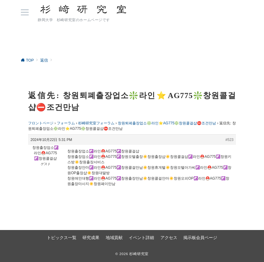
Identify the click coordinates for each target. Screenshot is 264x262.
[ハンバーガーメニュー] (25, 13)
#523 (229, 140)
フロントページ (40, 123)
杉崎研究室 (139, 254)
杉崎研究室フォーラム (96, 123)
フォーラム (66, 123)
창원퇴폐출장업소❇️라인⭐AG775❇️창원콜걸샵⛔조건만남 (167, 123)
